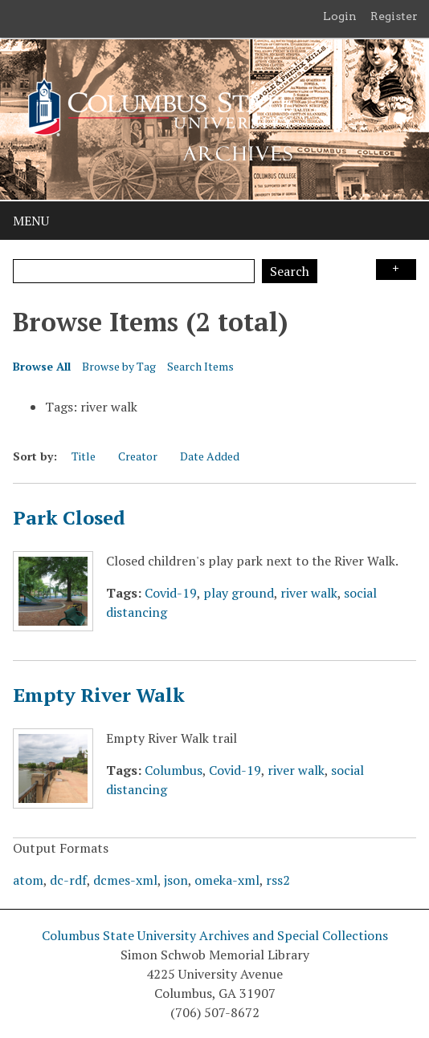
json (176, 880)
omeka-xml (226, 880)
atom (28, 880)
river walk (308, 593)
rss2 (278, 880)
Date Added (209, 456)
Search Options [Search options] (396, 269)
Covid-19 (171, 593)
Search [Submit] (289, 271)
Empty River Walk (99, 695)
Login (340, 16)
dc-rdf (68, 880)
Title (84, 456)
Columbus (173, 770)
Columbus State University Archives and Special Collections (215, 935)
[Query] (134, 271)
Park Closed (69, 517)
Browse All (42, 366)
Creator (137, 456)
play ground (238, 593)
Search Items (200, 366)
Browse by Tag (119, 366)
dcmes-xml (125, 880)
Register (394, 16)
